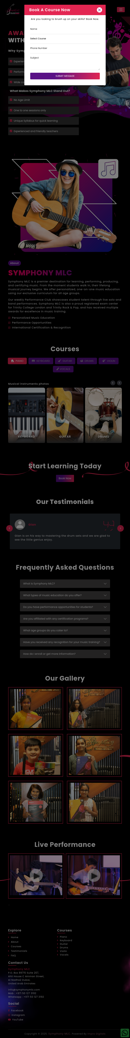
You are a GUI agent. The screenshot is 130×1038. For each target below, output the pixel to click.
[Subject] (65, 63)
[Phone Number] (65, 49)
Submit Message (65, 76)
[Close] (99, 10)
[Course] (65, 40)
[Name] (65, 30)
